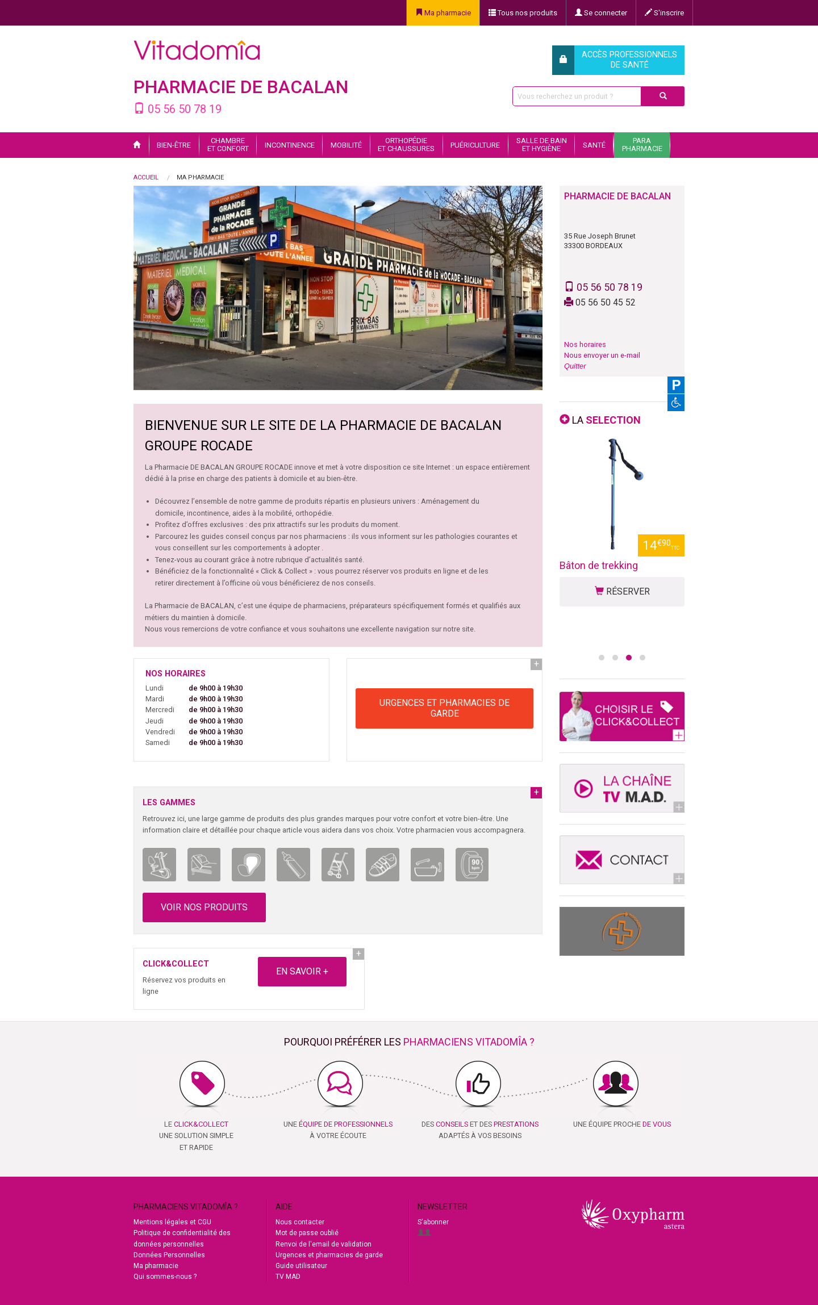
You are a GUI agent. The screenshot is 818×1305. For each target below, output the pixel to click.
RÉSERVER (622, 619)
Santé (594, 145)
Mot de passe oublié (307, 1233)
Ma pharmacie (443, 13)
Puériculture (475, 145)
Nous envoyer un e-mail (602, 355)
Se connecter (601, 13)
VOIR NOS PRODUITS (204, 907)
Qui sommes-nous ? (165, 1277)
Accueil (145, 177)
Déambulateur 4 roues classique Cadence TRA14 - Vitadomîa (622, 579)
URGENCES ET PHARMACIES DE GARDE (444, 708)
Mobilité (346, 145)
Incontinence (290, 145)
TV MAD (288, 1277)
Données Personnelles (169, 1255)
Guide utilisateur (301, 1266)
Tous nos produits (523, 13)
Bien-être (174, 145)
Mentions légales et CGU (172, 1222)
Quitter (575, 366)
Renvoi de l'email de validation (324, 1244)
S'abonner (433, 1222)
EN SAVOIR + (302, 971)
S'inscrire (664, 13)
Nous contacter (300, 1222)
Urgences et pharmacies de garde (329, 1255)
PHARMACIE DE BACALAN (240, 87)
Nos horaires (585, 344)
